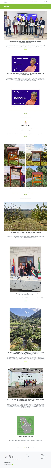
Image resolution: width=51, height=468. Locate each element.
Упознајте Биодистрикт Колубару (25, 436)
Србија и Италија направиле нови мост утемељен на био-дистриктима (25, 293)
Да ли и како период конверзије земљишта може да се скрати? (25, 106)
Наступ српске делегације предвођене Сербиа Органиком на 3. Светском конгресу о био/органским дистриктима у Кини (25, 400)
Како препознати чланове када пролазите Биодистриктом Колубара (25, 188)
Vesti (24, 42)
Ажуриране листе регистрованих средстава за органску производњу (25, 232)
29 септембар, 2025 (30, 294)
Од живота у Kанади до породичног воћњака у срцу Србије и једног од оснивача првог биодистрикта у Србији (25, 74)
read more (25, 48)
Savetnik (23, 42)
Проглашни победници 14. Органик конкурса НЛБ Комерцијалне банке (25, 41)
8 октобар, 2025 (29, 130)
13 (28, 447)
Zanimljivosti (26, 42)
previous (18, 447)
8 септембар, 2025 (30, 354)
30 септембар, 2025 (30, 233)
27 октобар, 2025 (30, 42)
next (33, 447)
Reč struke (20, 42)
